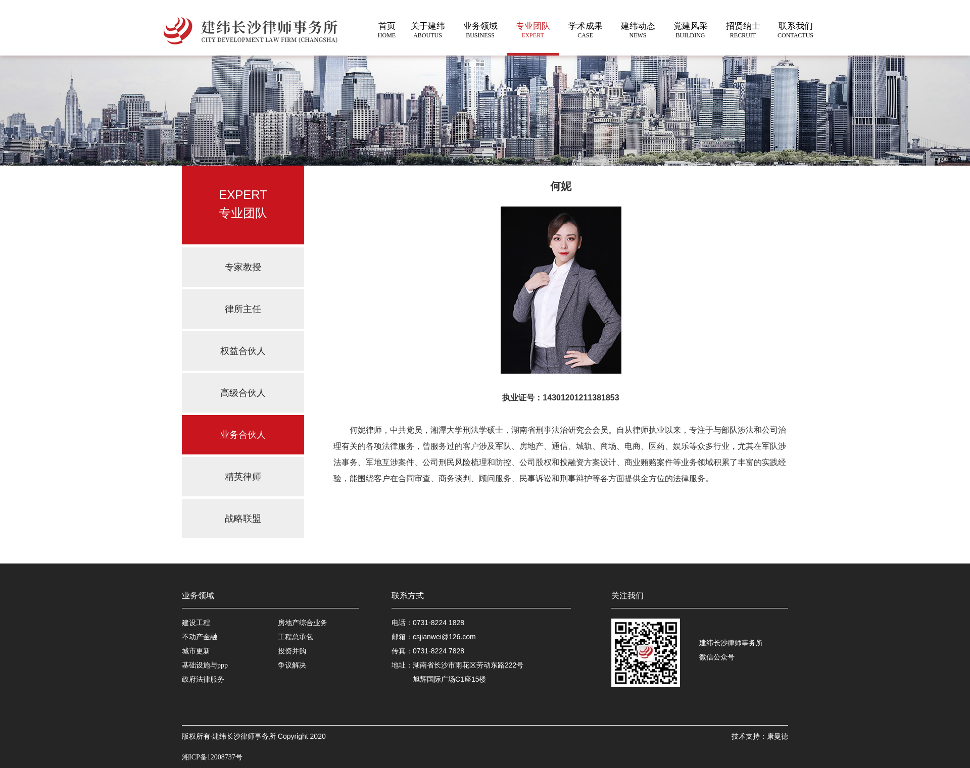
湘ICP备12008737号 (212, 757)
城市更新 (196, 651)
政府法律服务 (203, 679)
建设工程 (196, 623)
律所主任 (243, 309)
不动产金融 (199, 637)
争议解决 (292, 665)
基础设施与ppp (205, 665)
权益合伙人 (243, 351)
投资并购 (292, 651)
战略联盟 (243, 519)
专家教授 (243, 267)
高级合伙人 (243, 393)
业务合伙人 (243, 435)
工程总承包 (295, 637)
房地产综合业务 (302, 623)
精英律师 (243, 477)
